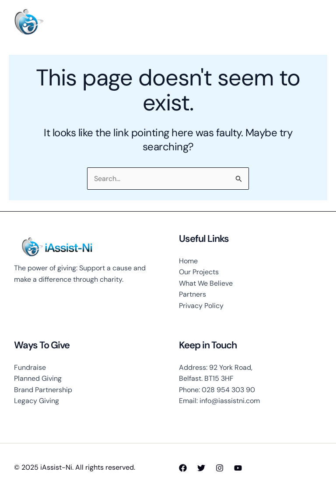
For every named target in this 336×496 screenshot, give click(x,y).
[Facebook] (183, 468)
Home (188, 261)
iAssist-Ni (71, 22)
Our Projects (199, 271)
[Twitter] (201, 468)
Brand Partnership (43, 389)
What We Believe (206, 283)
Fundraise (30, 367)
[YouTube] (238, 468)
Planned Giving (38, 378)
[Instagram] (220, 468)
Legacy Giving (36, 400)
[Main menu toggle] (312, 22)
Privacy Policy (201, 305)
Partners (192, 294)
